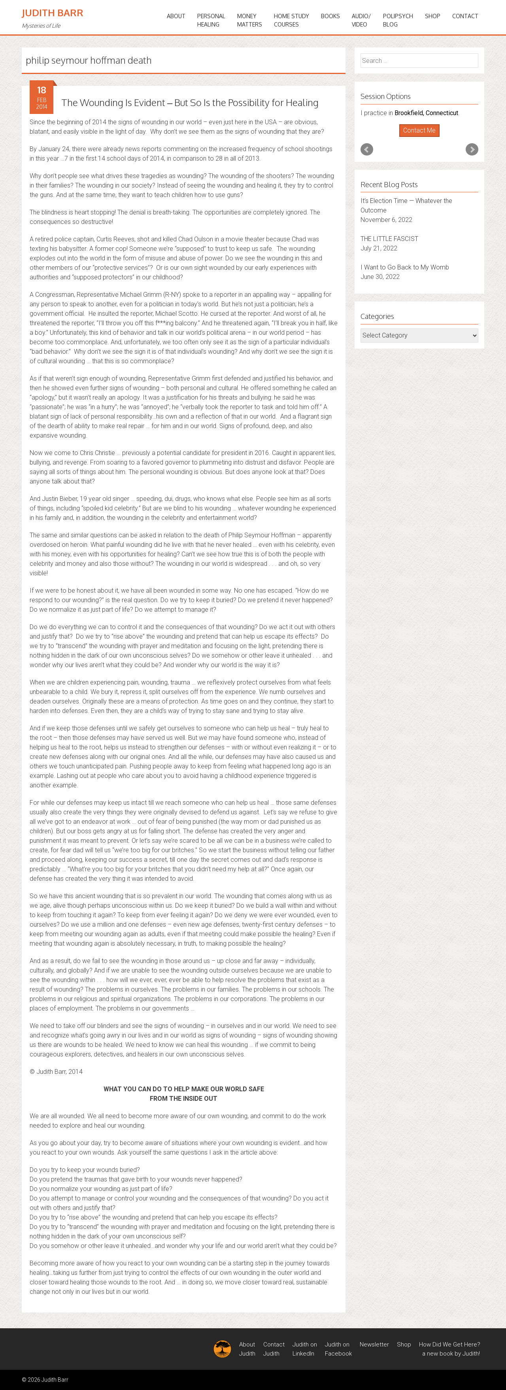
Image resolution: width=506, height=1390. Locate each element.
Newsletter (374, 1344)
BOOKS (330, 16)
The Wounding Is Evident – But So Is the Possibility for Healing (190, 102)
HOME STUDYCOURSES (291, 20)
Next (472, 149)
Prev (367, 149)
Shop (432, 16)
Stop (423, 137)
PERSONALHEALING (211, 20)
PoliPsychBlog (398, 20)
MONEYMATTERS (249, 20)
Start (417, 137)
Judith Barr (52, 12)
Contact (465, 16)
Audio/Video (361, 20)
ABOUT (176, 16)
